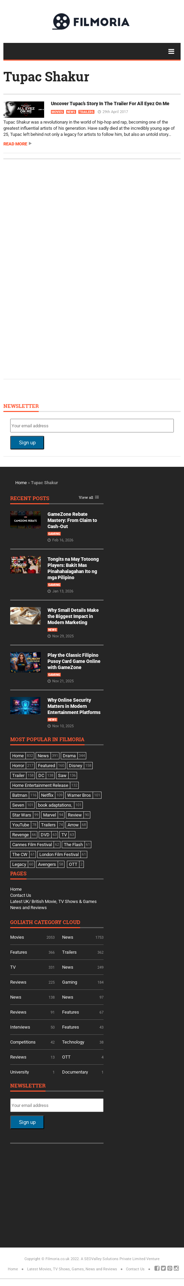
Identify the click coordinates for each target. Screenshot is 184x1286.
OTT (66, 1057)
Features (18, 952)
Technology (73, 1042)
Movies (57, 112)
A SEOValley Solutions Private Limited (113, 1259)
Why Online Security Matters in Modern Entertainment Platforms (74, 706)
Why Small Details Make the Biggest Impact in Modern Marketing (73, 616)
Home (21, 482)
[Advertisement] (61, 268)
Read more (15, 144)
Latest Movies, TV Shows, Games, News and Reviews (72, 1269)
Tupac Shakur (46, 76)
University (19, 1072)
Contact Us (20, 895)
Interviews (20, 1027)
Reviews (18, 982)
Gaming (54, 534)
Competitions (23, 1042)
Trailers (86, 112)
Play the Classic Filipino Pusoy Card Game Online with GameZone (74, 661)
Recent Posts (29, 499)
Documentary (75, 1072)
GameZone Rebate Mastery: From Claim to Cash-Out (72, 520)
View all (86, 497)
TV (13, 967)
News (71, 112)
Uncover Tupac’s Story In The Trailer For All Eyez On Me (110, 103)
